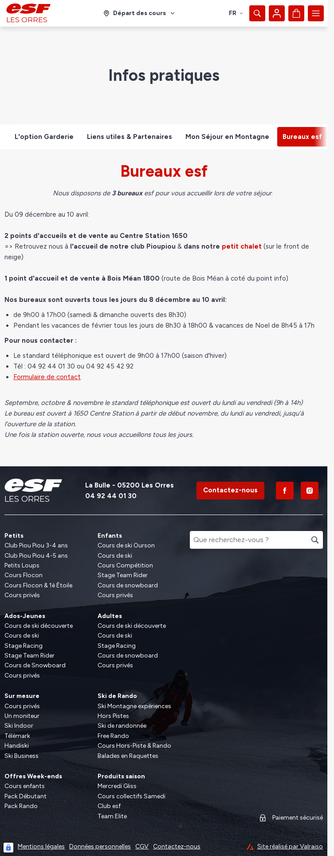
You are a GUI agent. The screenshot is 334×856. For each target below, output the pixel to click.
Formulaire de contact (47, 377)
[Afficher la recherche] (257, 13)
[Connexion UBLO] (8, 847)
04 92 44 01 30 (111, 496)
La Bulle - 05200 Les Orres (129, 485)
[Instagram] (309, 490)
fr (236, 13)
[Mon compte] (277, 13)
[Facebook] (285, 490)
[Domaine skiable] (139, 13)
